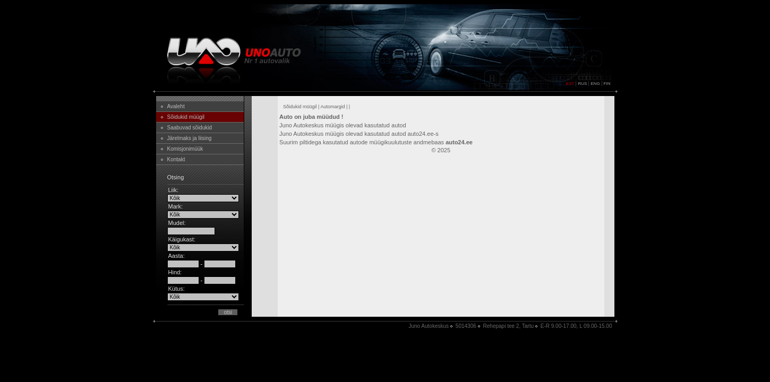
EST (570, 83)
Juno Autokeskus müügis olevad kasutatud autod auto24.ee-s (359, 134)
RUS (582, 83)
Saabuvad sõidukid (189, 128)
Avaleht (176, 106)
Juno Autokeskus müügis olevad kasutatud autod (342, 125)
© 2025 (440, 150)
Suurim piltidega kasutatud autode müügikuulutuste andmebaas (376, 142)
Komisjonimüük (185, 149)
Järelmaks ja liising (189, 138)
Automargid (332, 106)
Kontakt (176, 159)
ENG (595, 83)
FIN (607, 83)
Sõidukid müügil (186, 117)
